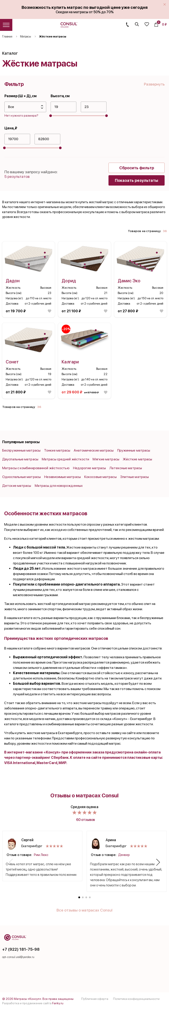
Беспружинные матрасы (21, 450)
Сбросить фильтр (136, 168)
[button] (11, 862)
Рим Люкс (41, 855)
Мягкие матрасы (106, 459)
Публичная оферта (94, 999)
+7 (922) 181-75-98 (21, 949)
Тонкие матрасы (57, 450)
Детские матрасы (16, 486)
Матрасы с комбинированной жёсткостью (36, 468)
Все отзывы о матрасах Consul (84, 910)
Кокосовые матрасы (100, 477)
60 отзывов (85, 820)
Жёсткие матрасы (137, 459)
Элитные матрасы (134, 477)
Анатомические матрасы (94, 450)
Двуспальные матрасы (20, 459)
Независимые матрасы (62, 477)
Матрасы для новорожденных (59, 486)
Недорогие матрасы (89, 468)
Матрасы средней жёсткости (65, 459)
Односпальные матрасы (21, 477)
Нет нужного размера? (21, 115)
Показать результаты (136, 180)
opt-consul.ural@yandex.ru (18, 957)
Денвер (124, 855)
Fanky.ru (57, 1003)
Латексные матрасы (125, 468)
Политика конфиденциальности (136, 999)
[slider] (50, 115)
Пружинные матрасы (133, 450)
